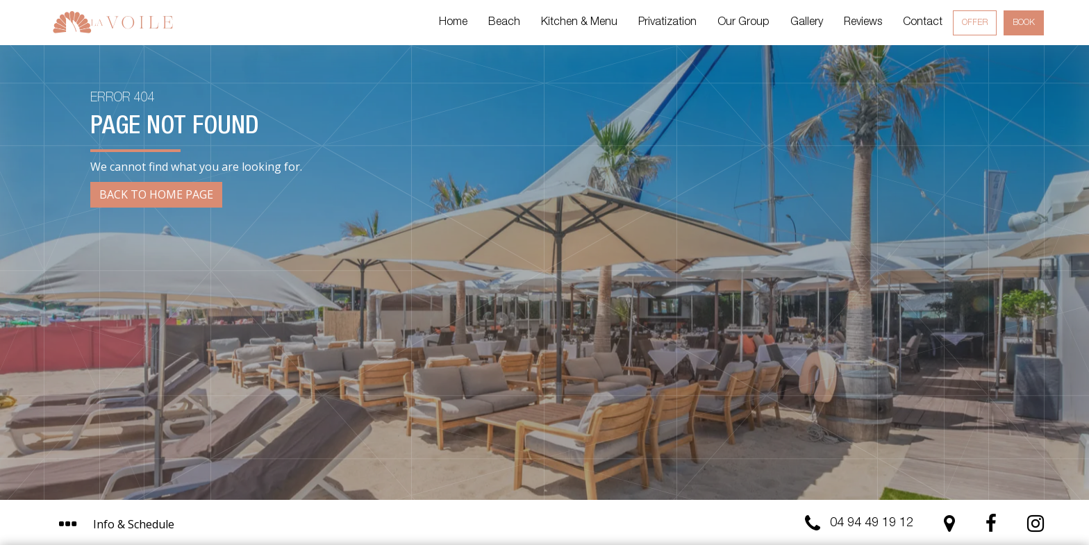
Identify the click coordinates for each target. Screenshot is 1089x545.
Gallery (806, 22)
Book (1024, 23)
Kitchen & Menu (579, 22)
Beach (504, 22)
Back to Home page (156, 194)
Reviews (863, 22)
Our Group (743, 22)
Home (453, 22)
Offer (975, 23)
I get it (685, 473)
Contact (922, 22)
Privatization (667, 22)
